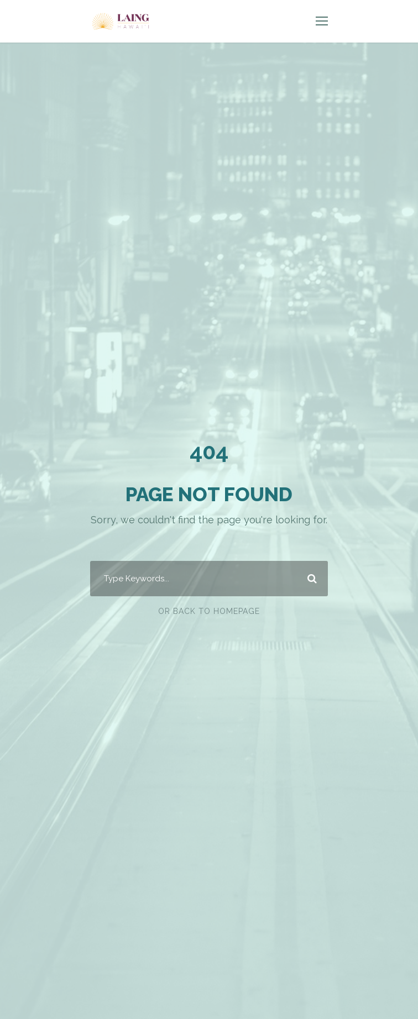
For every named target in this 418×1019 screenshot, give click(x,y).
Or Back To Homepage (209, 611)
